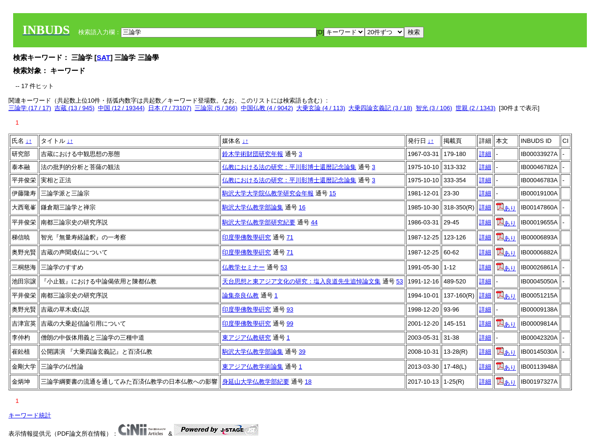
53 (283, 267)
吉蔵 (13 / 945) (74, 108)
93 (289, 309)
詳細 (485, 153)
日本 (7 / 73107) (170, 108)
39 (302, 351)
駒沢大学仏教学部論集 (252, 207)
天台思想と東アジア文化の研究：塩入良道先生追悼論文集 (301, 281)
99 (289, 323)
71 (289, 237)
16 (302, 207)
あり (506, 208)
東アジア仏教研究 (246, 337)
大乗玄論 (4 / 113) (320, 108)
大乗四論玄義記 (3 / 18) (380, 108)
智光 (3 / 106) (434, 108)
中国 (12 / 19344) (121, 108)
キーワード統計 (29, 415)
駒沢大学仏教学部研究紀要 (258, 222)
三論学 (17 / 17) (29, 108)
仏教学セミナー (243, 267)
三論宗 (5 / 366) (216, 108)
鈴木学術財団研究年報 (252, 153)
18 (308, 381)
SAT (103, 57)
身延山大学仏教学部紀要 (255, 381)
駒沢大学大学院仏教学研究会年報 (268, 193)
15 (332, 193)
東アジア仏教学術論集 (252, 366)
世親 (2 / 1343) (475, 108)
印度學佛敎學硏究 (246, 237)
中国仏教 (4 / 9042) (267, 108)
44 (314, 222)
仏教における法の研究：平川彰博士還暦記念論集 (289, 167)
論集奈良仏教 (240, 295)
